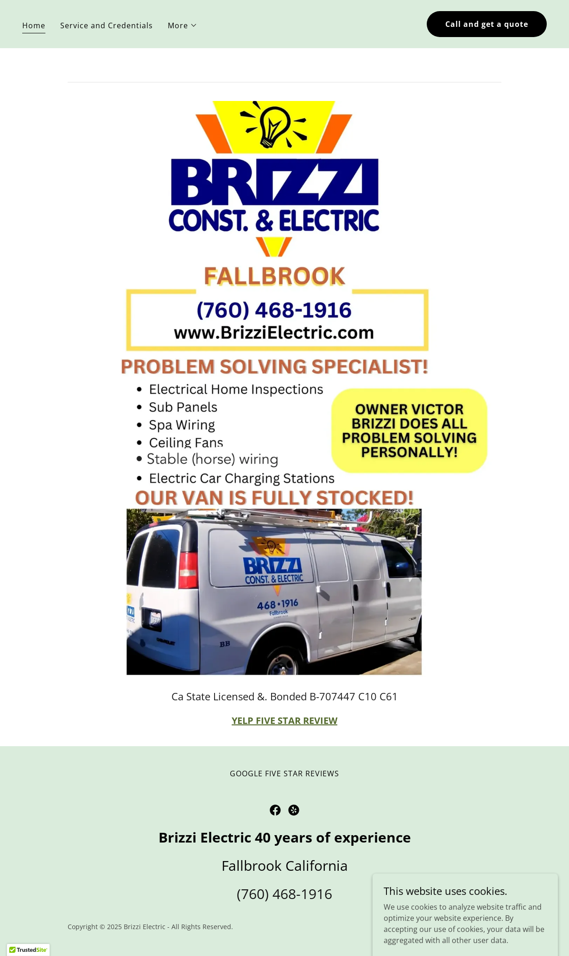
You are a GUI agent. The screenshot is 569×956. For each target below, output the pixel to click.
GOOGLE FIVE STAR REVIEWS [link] (284, 773)
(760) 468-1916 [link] (284, 893)
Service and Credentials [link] (106, 25)
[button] (182, 25)
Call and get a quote (486, 24)
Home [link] (33, 25)
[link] (275, 810)
